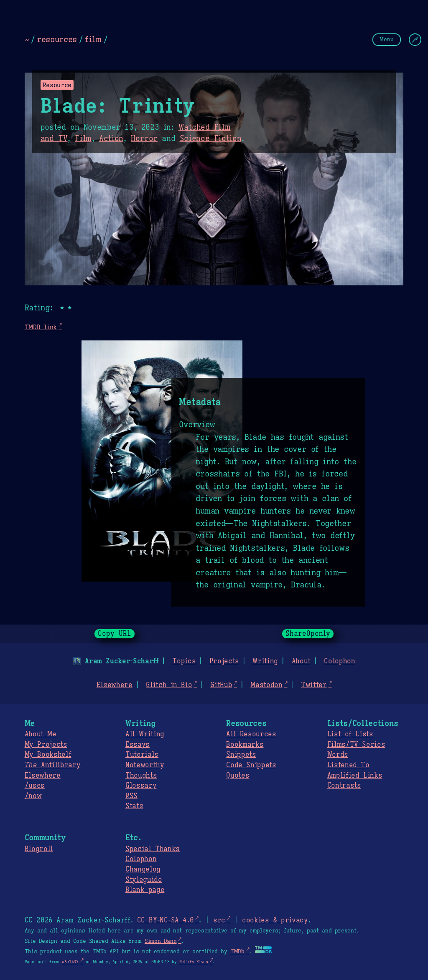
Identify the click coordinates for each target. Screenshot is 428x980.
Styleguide (143, 880)
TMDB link (41, 327)
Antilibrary (53, 765)
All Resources (251, 734)
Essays (137, 745)
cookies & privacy (275, 920)
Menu (387, 39)
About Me (40, 734)
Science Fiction (211, 138)
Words (337, 755)
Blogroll (39, 849)
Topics (184, 661)
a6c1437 (70, 962)
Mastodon (266, 685)
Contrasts (344, 785)
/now (33, 796)
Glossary (140, 785)
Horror (144, 138)
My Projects (46, 745)
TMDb (237, 951)
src (219, 920)
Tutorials (141, 755)
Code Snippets (251, 765)
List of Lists (350, 734)
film (93, 39)
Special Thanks (152, 849)
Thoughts (141, 775)
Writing (265, 661)
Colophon (339, 661)
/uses (35, 785)
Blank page (144, 890)
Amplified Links (354, 775)
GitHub (221, 685)
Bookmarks (244, 745)
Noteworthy (144, 765)
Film (83, 138)
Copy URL (114, 634)
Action (111, 138)
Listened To (348, 765)
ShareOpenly (307, 634)
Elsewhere (114, 685)
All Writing (144, 734)
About (300, 661)
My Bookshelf (48, 755)
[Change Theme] (415, 39)
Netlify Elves (193, 962)
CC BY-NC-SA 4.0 (165, 920)
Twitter (314, 685)
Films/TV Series (356, 745)
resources (57, 39)
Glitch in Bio (169, 685)
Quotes (237, 775)
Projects (224, 661)
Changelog (142, 869)
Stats (134, 806)
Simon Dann (160, 941)
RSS (131, 796)
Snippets (241, 755)
